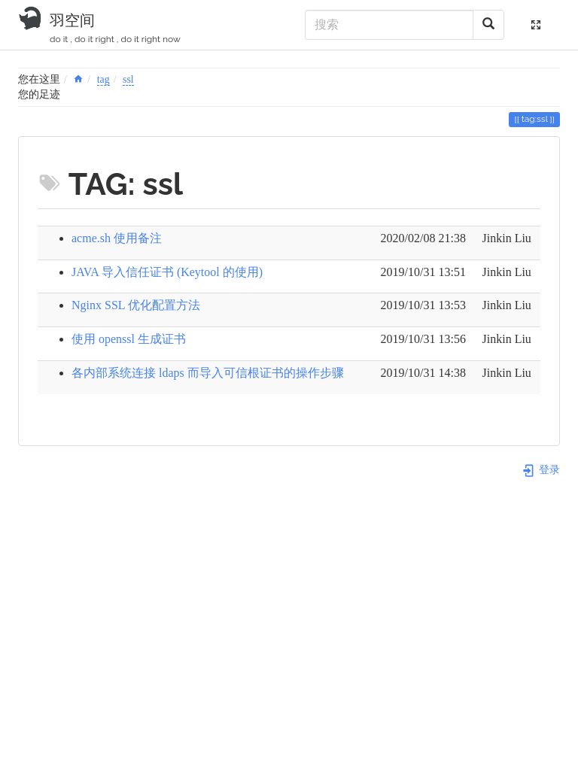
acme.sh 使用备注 (116, 238)
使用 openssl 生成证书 (128, 338)
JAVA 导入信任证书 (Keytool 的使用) (167, 272)
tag (103, 79)
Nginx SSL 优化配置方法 (135, 305)
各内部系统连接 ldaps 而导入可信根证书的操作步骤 (207, 372)
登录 (541, 469)
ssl (128, 79)
